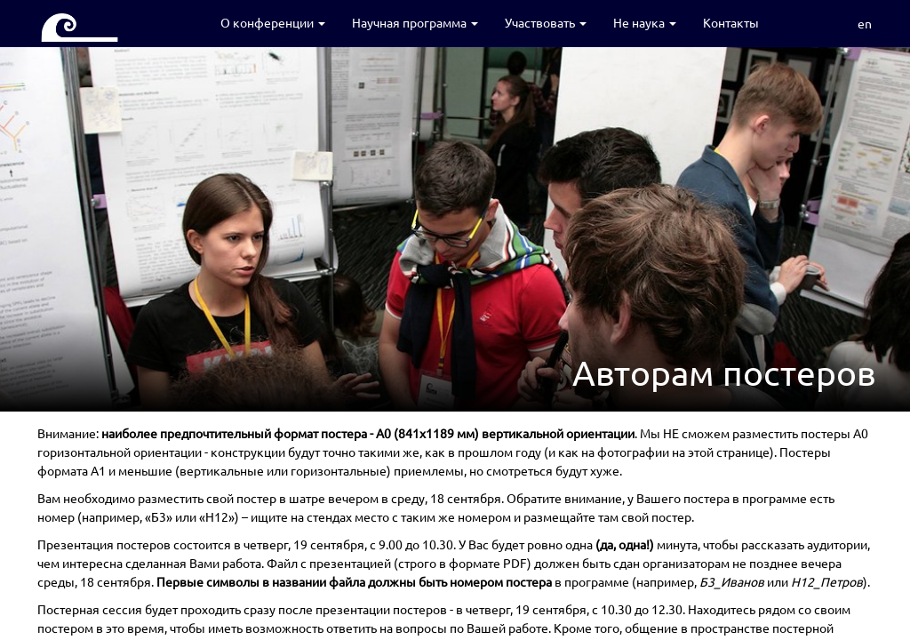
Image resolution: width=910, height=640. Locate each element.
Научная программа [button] (415, 22)
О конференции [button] (272, 22)
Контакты (731, 22)
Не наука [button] (644, 22)
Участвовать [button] (546, 22)
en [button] (865, 23)
